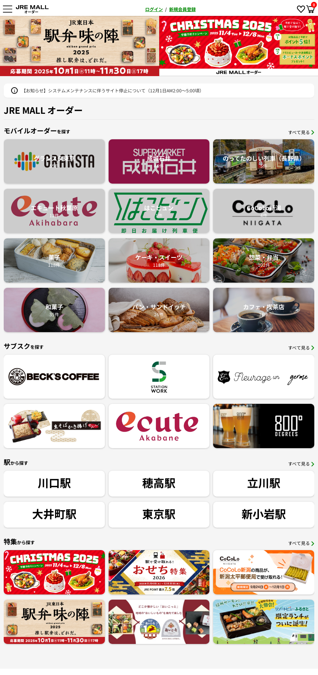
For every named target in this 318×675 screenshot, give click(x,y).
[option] (200, 46)
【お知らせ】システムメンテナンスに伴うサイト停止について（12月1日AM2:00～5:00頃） (112, 90)
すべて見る (301, 132)
